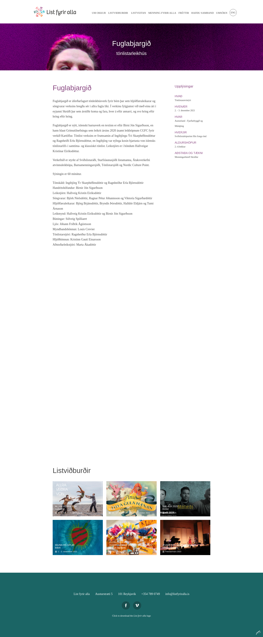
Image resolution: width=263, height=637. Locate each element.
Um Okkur (99, 12)
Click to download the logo (131, 616)
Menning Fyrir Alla (162, 12)
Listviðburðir (118, 12)
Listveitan (138, 12)
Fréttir (183, 12)
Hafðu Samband (202, 12)
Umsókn (221, 12)
